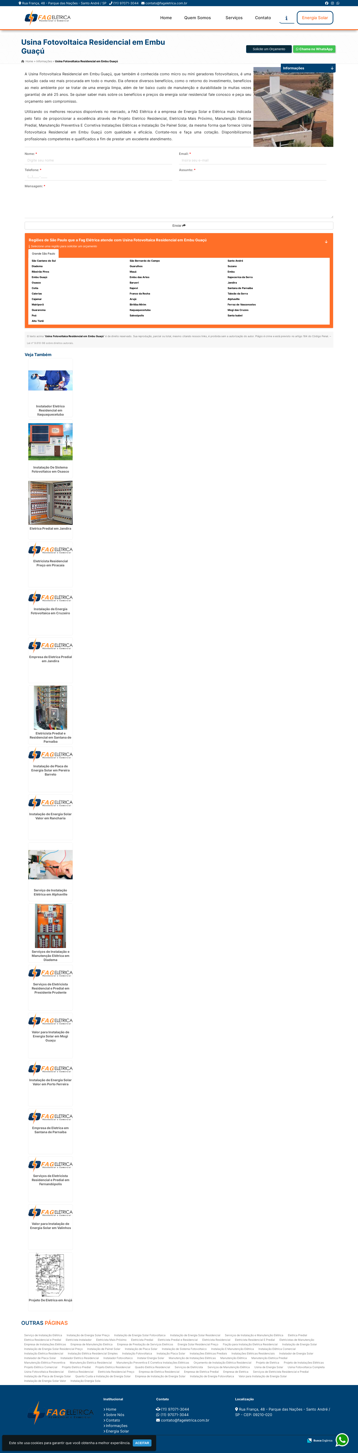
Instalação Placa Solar (171, 1353)
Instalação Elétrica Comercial (277, 1348)
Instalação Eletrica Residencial (43, 1353)
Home (166, 17)
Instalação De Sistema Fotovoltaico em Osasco (50, 469)
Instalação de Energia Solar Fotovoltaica (140, 1335)
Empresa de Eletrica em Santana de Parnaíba (50, 1130)
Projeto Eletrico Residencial (112, 1367)
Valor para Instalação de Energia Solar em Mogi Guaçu (50, 1036)
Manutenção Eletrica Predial (269, 1357)
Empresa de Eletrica (235, 1371)
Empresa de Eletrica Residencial (159, 1371)
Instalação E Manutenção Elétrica (232, 1348)
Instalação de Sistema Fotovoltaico (184, 1348)
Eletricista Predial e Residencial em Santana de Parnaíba (50, 737)
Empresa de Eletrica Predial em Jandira (50, 659)
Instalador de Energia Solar (296, 1353)
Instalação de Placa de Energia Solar (47, 1376)
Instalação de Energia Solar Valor (45, 1380)
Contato (263, 17)
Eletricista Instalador (79, 1339)
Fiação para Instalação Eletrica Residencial (250, 1344)
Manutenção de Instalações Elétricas (192, 1357)
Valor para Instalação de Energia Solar (263, 1376)
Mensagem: (35, 186)
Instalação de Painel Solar (103, 1348)
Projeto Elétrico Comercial (40, 1367)
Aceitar (142, 1443)
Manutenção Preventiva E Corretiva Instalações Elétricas (152, 1362)
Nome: (31, 154)
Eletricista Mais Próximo (111, 1339)
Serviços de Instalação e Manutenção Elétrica (254, 1335)
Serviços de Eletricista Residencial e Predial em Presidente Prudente (50, 988)
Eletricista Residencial (216, 1339)
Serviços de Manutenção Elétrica (229, 1367)
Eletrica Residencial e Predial (42, 1339)
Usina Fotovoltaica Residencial (44, 1371)
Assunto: (187, 170)
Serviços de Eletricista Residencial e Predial (281, 1371)
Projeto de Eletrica (267, 1362)
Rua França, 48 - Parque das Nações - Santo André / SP (64, 3)
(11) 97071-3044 (126, 3)
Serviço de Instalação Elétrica (43, 1335)
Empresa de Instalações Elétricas (45, 1344)
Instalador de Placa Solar (40, 1357)
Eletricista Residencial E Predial (255, 1339)
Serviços (234, 17)
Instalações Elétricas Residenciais (253, 1353)
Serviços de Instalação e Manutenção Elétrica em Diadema (50, 955)
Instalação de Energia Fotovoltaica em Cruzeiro (50, 611)
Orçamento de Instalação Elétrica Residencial (222, 1362)
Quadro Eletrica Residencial (152, 1367)
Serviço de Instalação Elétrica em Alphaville (50, 892)
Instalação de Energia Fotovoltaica (212, 1376)
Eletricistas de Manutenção (296, 1339)
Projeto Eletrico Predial (76, 1367)
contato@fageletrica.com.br (166, 3)
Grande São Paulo (43, 253)
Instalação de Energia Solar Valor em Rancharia (50, 816)
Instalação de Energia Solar (299, 1344)
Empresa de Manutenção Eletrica (92, 1344)
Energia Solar (315, 17)
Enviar (179, 225)
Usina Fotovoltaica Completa (306, 1367)
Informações (116, 1425)
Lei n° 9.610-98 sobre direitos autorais (50, 343)
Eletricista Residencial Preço (116, 1371)
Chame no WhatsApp (314, 49)
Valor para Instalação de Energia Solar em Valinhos (50, 1226)
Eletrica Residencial (80, 1371)
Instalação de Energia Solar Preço (88, 1335)
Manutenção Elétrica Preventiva (44, 1362)
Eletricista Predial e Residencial (178, 1339)
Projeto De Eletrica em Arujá (50, 1300)
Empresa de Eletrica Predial (201, 1371)
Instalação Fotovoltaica (137, 1353)
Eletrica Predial (297, 1335)
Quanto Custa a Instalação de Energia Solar (103, 1376)
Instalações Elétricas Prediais (208, 1353)
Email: (185, 154)
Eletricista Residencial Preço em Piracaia (50, 563)
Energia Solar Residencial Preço (198, 1344)
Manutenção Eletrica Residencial (91, 1362)
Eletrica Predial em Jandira (50, 528)
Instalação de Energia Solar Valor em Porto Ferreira (50, 1082)
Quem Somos (197, 17)
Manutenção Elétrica (233, 1357)
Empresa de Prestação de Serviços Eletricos (145, 1344)
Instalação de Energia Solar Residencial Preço (53, 1348)
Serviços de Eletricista (189, 1367)
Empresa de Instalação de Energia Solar (160, 1376)
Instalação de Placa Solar (141, 1348)
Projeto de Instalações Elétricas (304, 1362)
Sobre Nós (115, 1414)
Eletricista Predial (142, 1339)
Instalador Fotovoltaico (118, 1357)
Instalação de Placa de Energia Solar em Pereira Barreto (50, 770)
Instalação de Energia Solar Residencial (195, 1335)
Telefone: (33, 170)
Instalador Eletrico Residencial (80, 1357)
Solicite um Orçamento (269, 49)
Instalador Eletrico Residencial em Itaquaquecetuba (50, 410)
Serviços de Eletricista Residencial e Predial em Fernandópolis (50, 1180)
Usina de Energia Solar (268, 1367)
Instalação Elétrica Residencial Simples (93, 1353)
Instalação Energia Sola (85, 1380)
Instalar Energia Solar (150, 1357)
